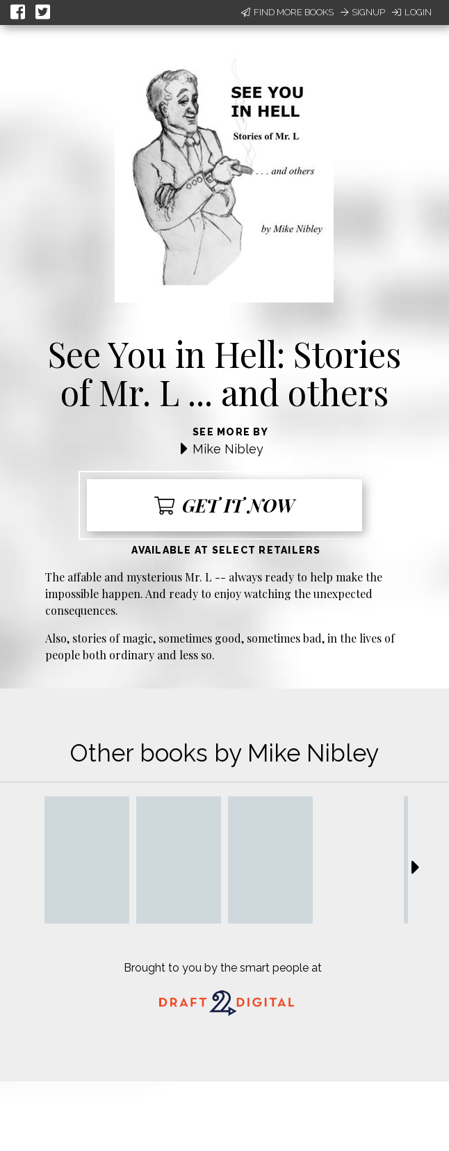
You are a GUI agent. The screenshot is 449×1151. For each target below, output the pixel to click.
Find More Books (287, 12)
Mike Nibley (228, 449)
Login (412, 12)
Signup (363, 12)
